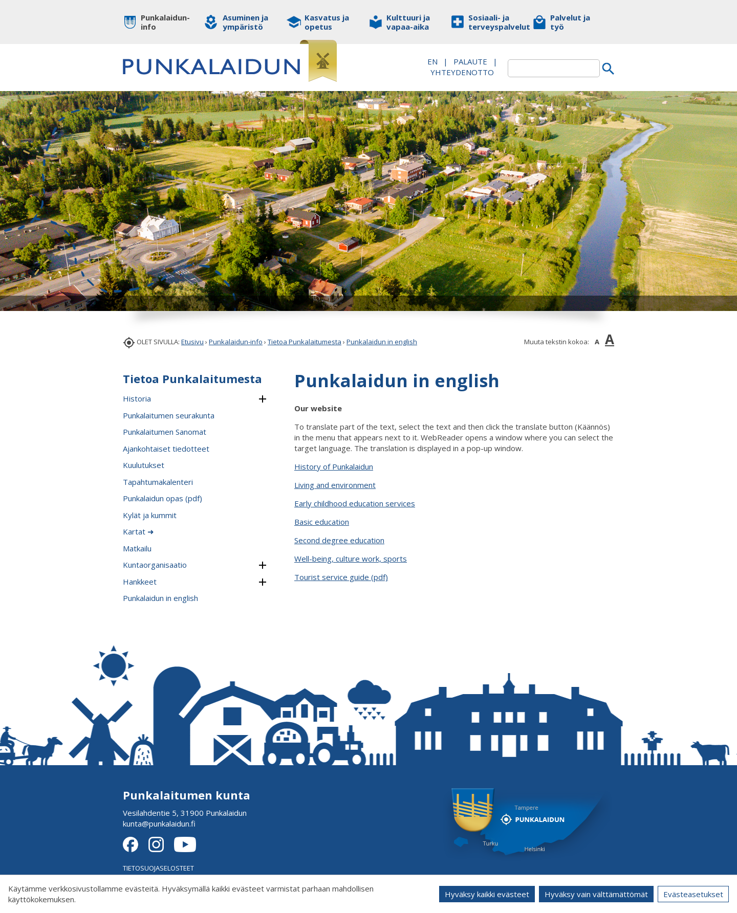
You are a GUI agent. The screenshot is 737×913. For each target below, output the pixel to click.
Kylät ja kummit (150, 515)
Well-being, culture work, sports (350, 558)
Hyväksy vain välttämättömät (596, 894)
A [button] (597, 341)
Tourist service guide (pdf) (341, 577)
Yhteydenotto (462, 72)
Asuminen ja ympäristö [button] (245, 22)
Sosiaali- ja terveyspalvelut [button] (492, 22)
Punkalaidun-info (236, 341)
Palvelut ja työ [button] (570, 22)
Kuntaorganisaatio (155, 565)
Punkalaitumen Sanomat (164, 432)
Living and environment (335, 485)
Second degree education (339, 540)
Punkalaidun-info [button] (165, 22)
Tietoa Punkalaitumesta (304, 341)
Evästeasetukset (693, 894)
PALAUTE (470, 61)
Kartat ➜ (138, 531)
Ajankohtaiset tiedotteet (166, 448)
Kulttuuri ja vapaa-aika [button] (408, 22)
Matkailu (137, 548)
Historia (137, 398)
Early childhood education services (354, 503)
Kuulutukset (143, 465)
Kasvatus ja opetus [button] (327, 22)
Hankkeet (140, 581)
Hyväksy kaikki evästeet (487, 894)
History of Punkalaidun (333, 466)
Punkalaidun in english (381, 341)
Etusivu (192, 341)
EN (432, 61)
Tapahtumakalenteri (158, 482)
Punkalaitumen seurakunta (168, 415)
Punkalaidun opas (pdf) (162, 498)
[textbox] (554, 68)
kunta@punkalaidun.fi (159, 823)
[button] (262, 399)
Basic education (321, 522)
